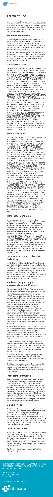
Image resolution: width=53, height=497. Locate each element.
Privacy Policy (20, 481)
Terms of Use (7, 481)
